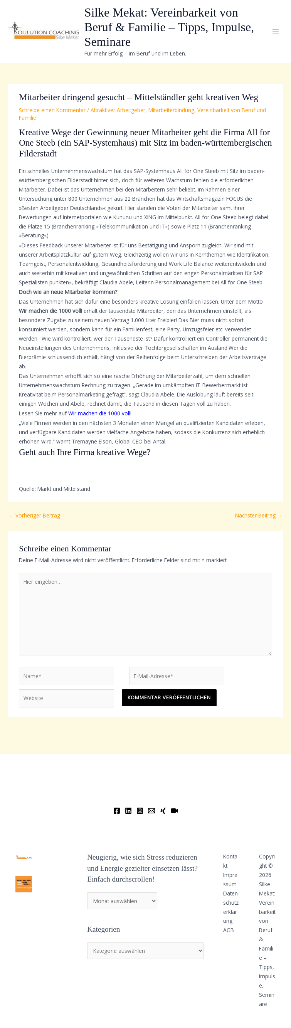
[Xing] (163, 810)
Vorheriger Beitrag (34, 515)
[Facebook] (116, 810)
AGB (228, 930)
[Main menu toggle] (276, 31)
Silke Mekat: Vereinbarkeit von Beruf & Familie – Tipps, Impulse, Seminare (169, 27)
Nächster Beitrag (259, 515)
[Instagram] (139, 810)
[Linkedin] (128, 810)
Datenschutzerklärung (231, 907)
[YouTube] (174, 810)
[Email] (151, 810)
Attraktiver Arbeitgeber (118, 110)
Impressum (230, 879)
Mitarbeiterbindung (171, 110)
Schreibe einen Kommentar (52, 110)
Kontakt (230, 861)
